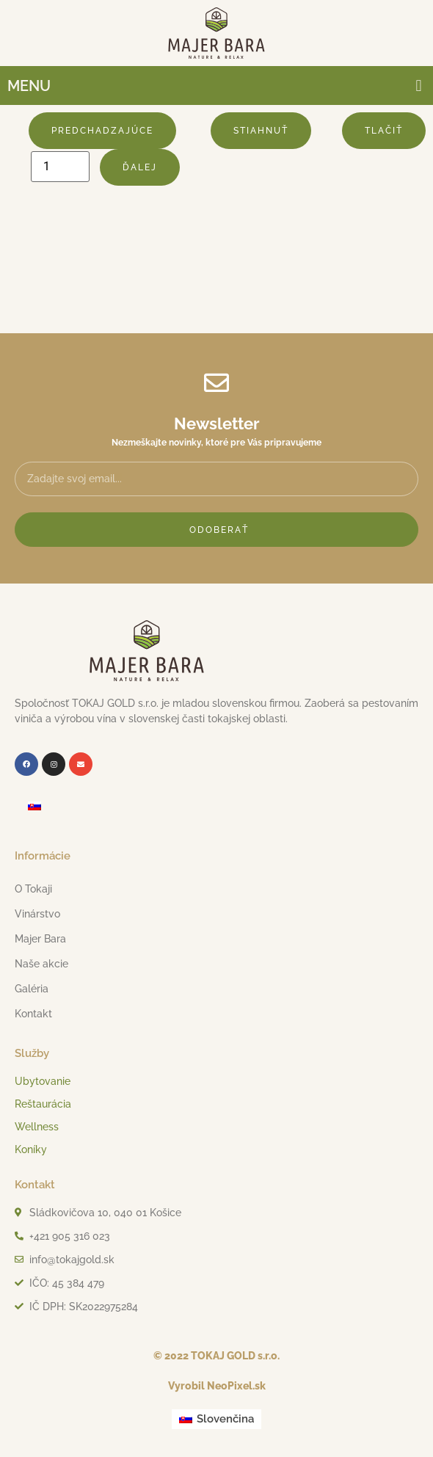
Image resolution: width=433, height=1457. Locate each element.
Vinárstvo (41, 913)
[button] (419, 85)
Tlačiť (384, 131)
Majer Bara (44, 938)
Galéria (31, 989)
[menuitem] (34, 805)
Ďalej (140, 167)
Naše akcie (41, 964)
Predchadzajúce (102, 131)
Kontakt (33, 1014)
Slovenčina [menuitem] (225, 1418)
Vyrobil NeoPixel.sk (217, 1386)
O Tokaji (37, 889)
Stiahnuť (260, 131)
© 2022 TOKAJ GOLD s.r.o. (216, 1356)
